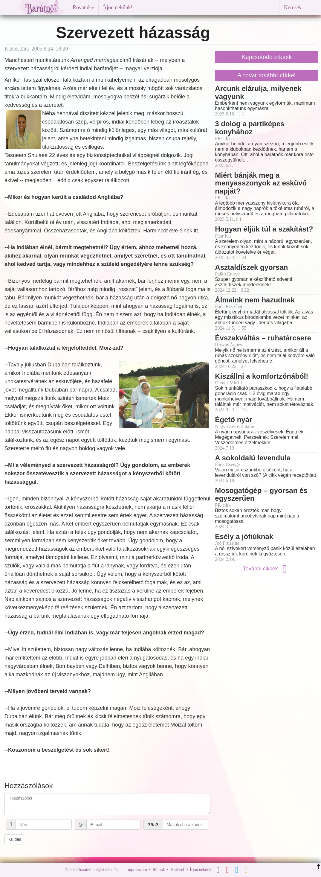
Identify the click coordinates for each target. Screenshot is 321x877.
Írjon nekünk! (117, 7)
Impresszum (136, 869)
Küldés (14, 839)
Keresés (292, 7)
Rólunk (158, 869)
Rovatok (83, 7)
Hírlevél (177, 869)
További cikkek (266, 569)
